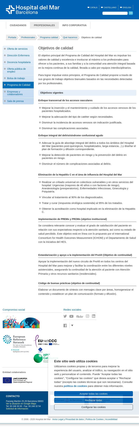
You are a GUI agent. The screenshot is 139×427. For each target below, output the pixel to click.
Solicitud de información (17, 408)
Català (93, 7)
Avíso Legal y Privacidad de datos (68, 419)
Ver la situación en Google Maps (21, 403)
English (127, 7)
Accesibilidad (111, 419)
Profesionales (44, 25)
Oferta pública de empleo (16, 70)
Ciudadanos (18, 25)
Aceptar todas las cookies (94, 393)
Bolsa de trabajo (16, 78)
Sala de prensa (15, 101)
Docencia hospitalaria (19, 62)
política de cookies (75, 385)
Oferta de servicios (17, 48)
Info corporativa (74, 25)
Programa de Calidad (18, 84)
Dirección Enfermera (18, 55)
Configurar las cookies (93, 407)
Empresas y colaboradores (15, 93)
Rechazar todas (93, 400)
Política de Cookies (95, 419)
